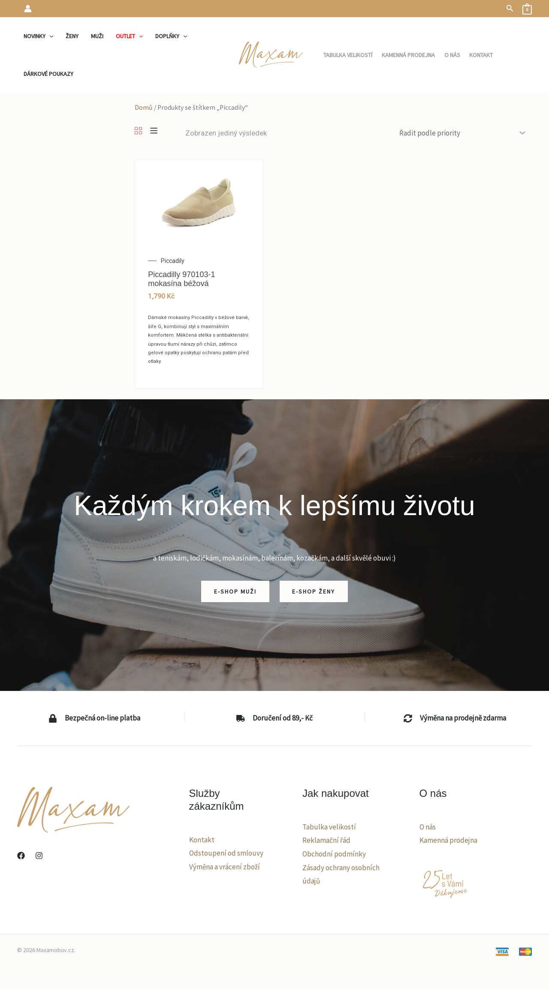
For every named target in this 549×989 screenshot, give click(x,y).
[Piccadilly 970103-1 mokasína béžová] (198, 202)
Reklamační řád (326, 840)
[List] (153, 131)
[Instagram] (39, 855)
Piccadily (172, 261)
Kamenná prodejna (448, 840)
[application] (49, 36)
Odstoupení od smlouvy (226, 853)
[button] (510, 8)
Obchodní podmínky (334, 854)
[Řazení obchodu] (461, 133)
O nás (427, 827)
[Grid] (138, 131)
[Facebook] (21, 855)
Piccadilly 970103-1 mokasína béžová (181, 279)
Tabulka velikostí (329, 827)
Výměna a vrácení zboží (224, 866)
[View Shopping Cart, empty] (527, 8)
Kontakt (201, 839)
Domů (144, 107)
